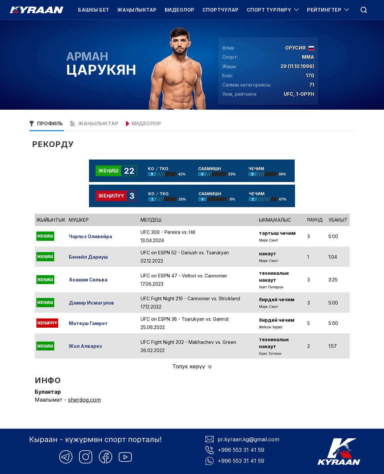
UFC (288, 94)
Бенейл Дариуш (88, 257)
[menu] (363, 10)
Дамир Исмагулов (91, 303)
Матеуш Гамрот (88, 323)
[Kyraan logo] (37, 10)
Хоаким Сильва (88, 279)
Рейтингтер (328, 10)
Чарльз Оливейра (90, 236)
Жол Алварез (85, 346)
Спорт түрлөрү (273, 10)
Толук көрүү (192, 366)
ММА (308, 57)
